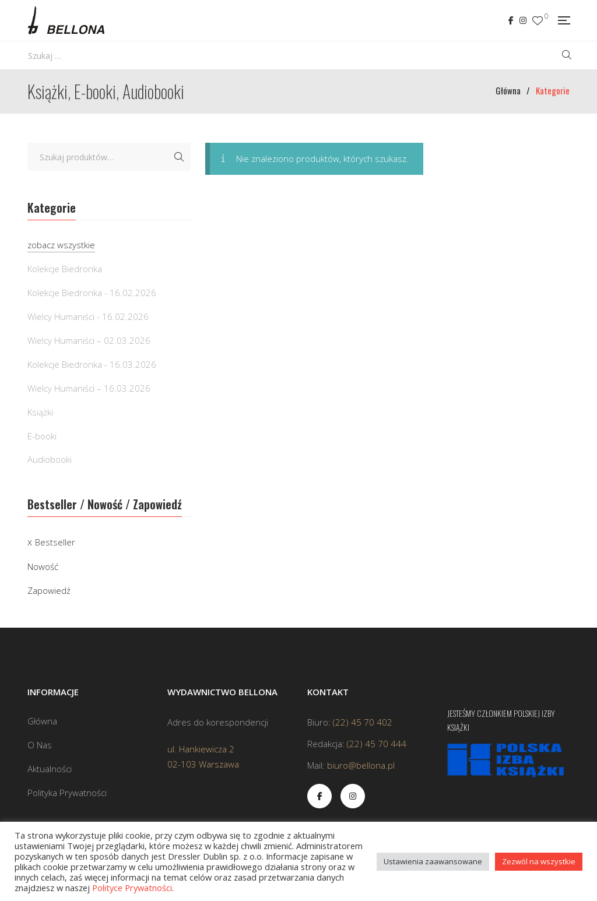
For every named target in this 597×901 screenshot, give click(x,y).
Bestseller (55, 542)
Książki (40, 412)
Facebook (511, 20)
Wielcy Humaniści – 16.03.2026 (88, 388)
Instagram (522, 20)
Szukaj (179, 157)
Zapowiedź (49, 590)
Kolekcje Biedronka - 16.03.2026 (91, 364)
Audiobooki (49, 459)
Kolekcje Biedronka (64, 268)
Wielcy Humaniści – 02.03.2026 (88, 340)
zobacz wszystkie (61, 245)
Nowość (42, 566)
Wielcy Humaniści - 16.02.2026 (88, 316)
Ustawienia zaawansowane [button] (433, 861)
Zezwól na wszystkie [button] (538, 861)
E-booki (42, 436)
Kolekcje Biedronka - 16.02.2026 (91, 292)
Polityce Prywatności (132, 887)
